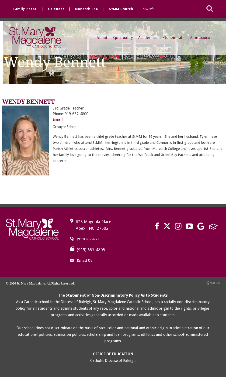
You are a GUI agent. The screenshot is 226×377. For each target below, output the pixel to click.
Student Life (173, 37)
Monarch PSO (87, 9)
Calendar (56, 9)
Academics (147, 37)
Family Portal (25, 9)
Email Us (81, 260)
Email (58, 119)
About (102, 37)
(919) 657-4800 (85, 239)
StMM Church (121, 9)
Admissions (200, 37)
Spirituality (123, 37)
